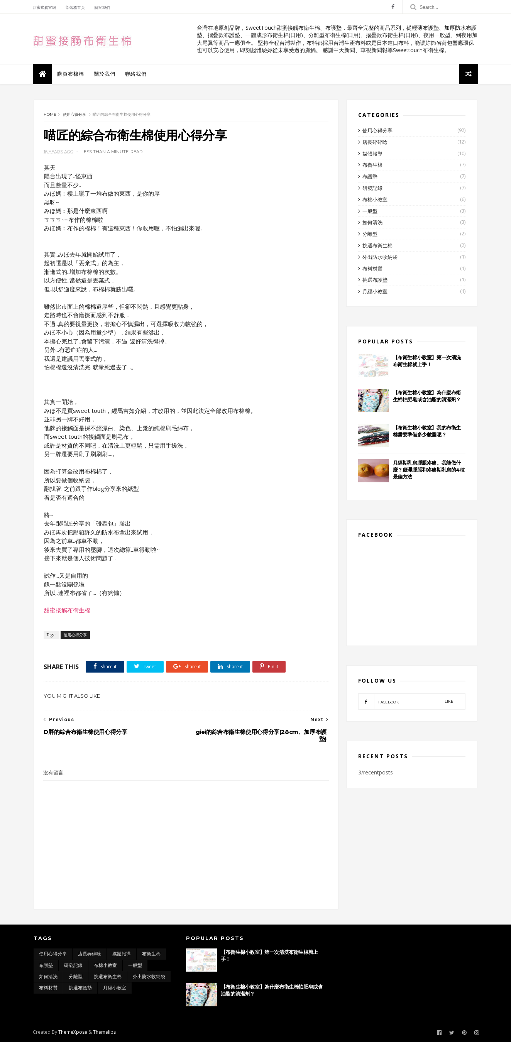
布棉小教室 (374, 200)
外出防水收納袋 (380, 257)
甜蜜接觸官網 (45, 7)
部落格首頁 (76, 7)
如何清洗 (372, 223)
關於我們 (103, 7)
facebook (405, 702)
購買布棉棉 (71, 74)
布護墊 (369, 177)
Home (50, 114)
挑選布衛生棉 (377, 246)
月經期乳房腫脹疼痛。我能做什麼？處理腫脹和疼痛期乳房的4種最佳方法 (429, 470)
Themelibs (105, 1032)
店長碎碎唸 (374, 142)
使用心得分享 (74, 114)
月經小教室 (374, 292)
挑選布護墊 (374, 280)
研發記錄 (372, 188)
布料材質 (372, 268)
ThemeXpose (73, 1032)
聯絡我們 (136, 74)
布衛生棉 (372, 165)
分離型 (369, 234)
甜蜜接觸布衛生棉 (67, 610)
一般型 (369, 211)
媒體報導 (372, 153)
